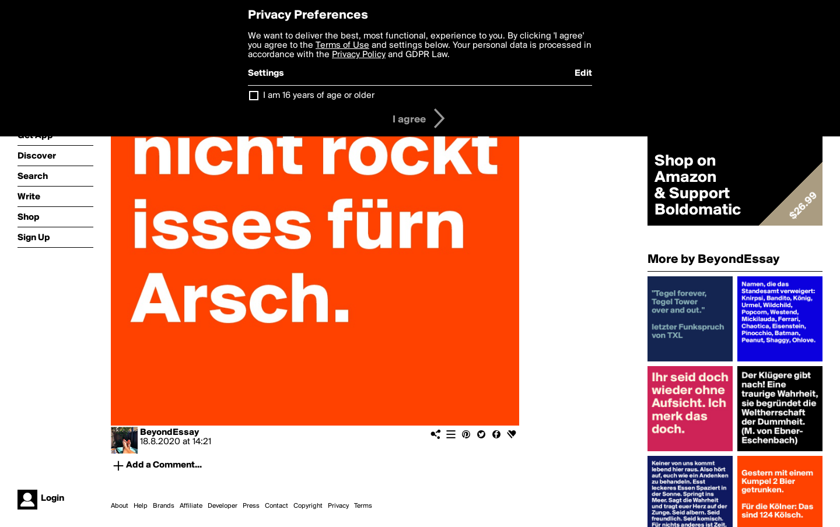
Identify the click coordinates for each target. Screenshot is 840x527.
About (119, 506)
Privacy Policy (359, 54)
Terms (363, 506)
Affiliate (191, 506)
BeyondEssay (169, 432)
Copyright (308, 506)
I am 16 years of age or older (318, 95)
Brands (163, 506)
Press (251, 506)
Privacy (338, 506)
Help (141, 506)
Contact (276, 506)
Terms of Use (342, 45)
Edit (583, 73)
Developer (222, 506)
